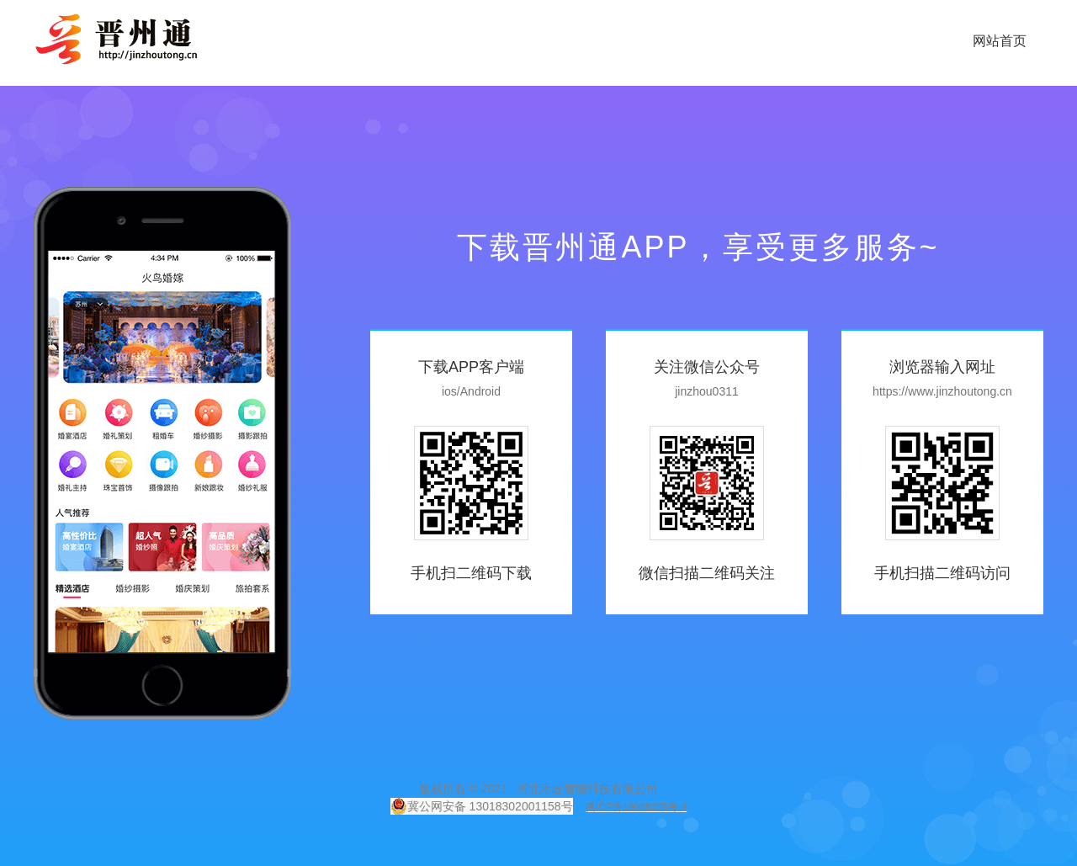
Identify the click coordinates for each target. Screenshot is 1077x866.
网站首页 (1000, 41)
